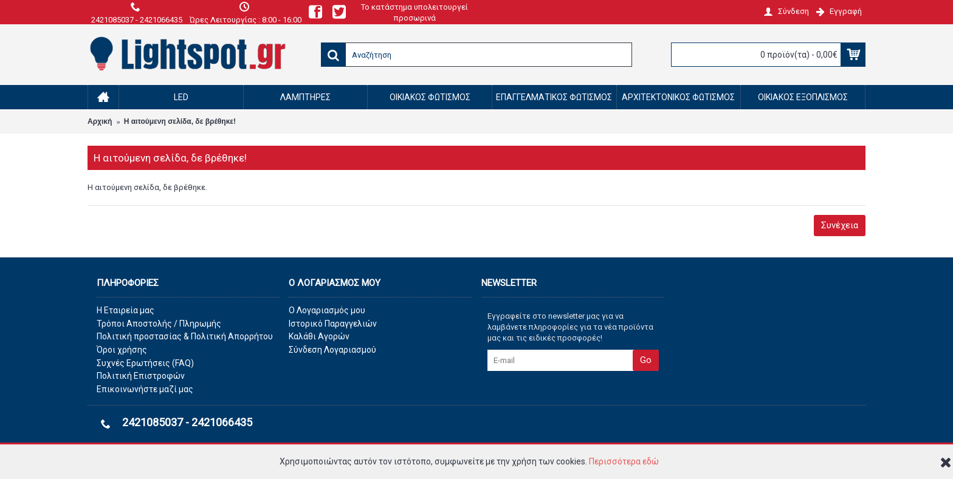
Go (646, 360)
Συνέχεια (839, 225)
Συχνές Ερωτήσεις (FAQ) (145, 363)
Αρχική (100, 121)
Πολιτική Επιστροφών (141, 376)
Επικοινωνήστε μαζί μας (145, 389)
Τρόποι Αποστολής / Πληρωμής (159, 323)
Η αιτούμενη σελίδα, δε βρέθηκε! (180, 121)
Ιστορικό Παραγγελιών (333, 323)
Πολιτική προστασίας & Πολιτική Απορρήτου (185, 336)
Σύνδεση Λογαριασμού (332, 350)
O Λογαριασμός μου (327, 310)
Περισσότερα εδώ (624, 461)
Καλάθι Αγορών (319, 336)
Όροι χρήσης (122, 350)
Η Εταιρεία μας (125, 310)
